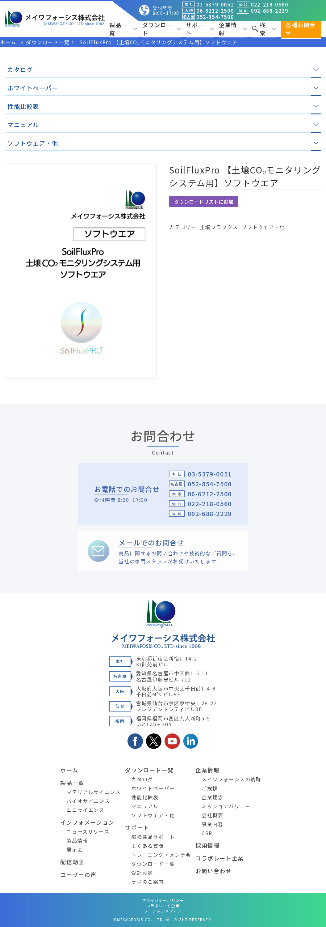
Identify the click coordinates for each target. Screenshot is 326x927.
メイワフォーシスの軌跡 (231, 779)
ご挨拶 (210, 788)
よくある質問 (147, 845)
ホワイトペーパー (153, 788)
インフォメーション (87, 822)
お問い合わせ (213, 871)
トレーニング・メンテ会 (161, 854)
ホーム (69, 770)
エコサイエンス (85, 810)
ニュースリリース (87, 831)
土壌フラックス (219, 227)
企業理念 (212, 797)
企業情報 (233, 29)
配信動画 (72, 862)
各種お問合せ (301, 29)
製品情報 (77, 840)
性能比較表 (144, 797)
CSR (207, 833)
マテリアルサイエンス (93, 792)
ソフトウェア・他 (263, 227)
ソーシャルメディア (163, 910)
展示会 (74, 849)
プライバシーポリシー (163, 900)
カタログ (142, 779)
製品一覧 (123, 29)
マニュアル (144, 806)
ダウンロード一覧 (149, 770)
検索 (264, 29)
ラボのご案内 (147, 881)
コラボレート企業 (219, 858)
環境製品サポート (153, 836)
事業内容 (212, 824)
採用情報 (207, 845)
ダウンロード (162, 29)
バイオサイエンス (88, 801)
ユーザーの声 (78, 874)
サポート (200, 29)
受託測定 (142, 872)
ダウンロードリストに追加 (203, 201)
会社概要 (212, 815)
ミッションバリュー (226, 806)
